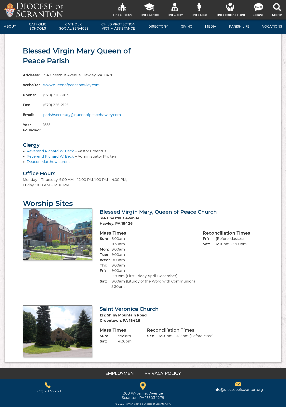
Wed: (105, 260)
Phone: (29, 95)
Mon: (104, 249)
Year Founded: (32, 127)
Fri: (103, 271)
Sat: (103, 281)
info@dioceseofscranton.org (238, 389)
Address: (31, 75)
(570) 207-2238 (47, 391)
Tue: (104, 255)
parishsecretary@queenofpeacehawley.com (82, 115)
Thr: (103, 265)
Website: (31, 85)
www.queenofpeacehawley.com (71, 85)
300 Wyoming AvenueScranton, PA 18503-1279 (143, 395)
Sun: (104, 239)
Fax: (26, 105)
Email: (28, 115)
